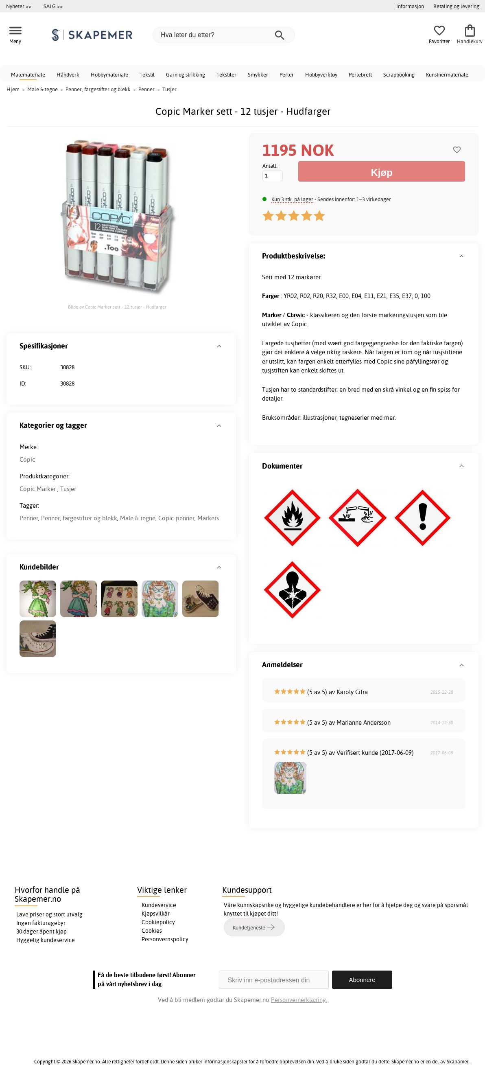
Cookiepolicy (158, 922)
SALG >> (53, 6)
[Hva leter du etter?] (224, 35)
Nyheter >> (18, 6)
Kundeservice (159, 905)
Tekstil (147, 74)
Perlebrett (360, 74)
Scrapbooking (399, 74)
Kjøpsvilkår (156, 913)
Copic (27, 459)
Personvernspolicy (165, 939)
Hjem (13, 89)
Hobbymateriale (109, 74)
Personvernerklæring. (299, 1000)
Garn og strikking (185, 74)
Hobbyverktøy (321, 74)
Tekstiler (226, 74)
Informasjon (410, 6)
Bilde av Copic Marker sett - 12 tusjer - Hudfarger (117, 307)
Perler (287, 74)
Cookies (152, 930)
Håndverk (68, 74)
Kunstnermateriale (447, 74)
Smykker (258, 74)
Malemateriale (28, 74)
